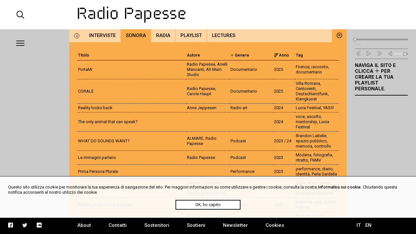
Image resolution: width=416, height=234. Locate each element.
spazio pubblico (311, 140)
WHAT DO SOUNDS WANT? (104, 140)
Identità (303, 174)
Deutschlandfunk (312, 93)
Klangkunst (306, 99)
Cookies (275, 225)
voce (300, 116)
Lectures (223, 35)
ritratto (302, 160)
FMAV (315, 160)
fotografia (322, 154)
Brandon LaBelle (311, 135)
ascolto (314, 116)
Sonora (136, 35)
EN (368, 225)
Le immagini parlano (97, 157)
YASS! (328, 107)
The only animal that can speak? (108, 121)
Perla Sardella (324, 174)
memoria (304, 146)
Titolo (83, 55)
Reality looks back (95, 107)
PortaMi (85, 69)
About (84, 225)
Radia (163, 35)
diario (327, 168)
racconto (319, 66)
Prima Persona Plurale (98, 171)
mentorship (306, 121)
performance (308, 168)
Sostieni (196, 225)
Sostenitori (156, 225)
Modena (303, 154)
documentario (309, 72)
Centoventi (306, 88)
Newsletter (235, 225)
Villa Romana (308, 83)
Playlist (191, 35)
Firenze (302, 66)
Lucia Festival (308, 107)
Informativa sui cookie (339, 187)
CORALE (86, 91)
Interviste (102, 35)
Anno (281, 55)
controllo (322, 146)
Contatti (118, 225)
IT (359, 225)
